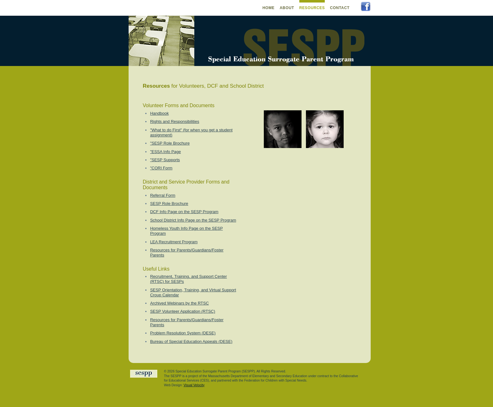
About (287, 8)
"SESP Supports (165, 159)
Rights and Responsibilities (174, 121)
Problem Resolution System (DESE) (182, 333)
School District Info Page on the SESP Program (193, 220)
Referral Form (162, 195)
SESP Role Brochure (169, 203)
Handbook (159, 113)
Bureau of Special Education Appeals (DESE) (191, 341)
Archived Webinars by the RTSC (179, 303)
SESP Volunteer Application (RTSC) (182, 311)
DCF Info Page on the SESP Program (184, 211)
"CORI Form (161, 168)
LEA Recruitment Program (173, 241)
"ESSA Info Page (165, 151)
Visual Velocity (194, 385)
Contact (339, 8)
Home (269, 8)
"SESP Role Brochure (170, 143)
